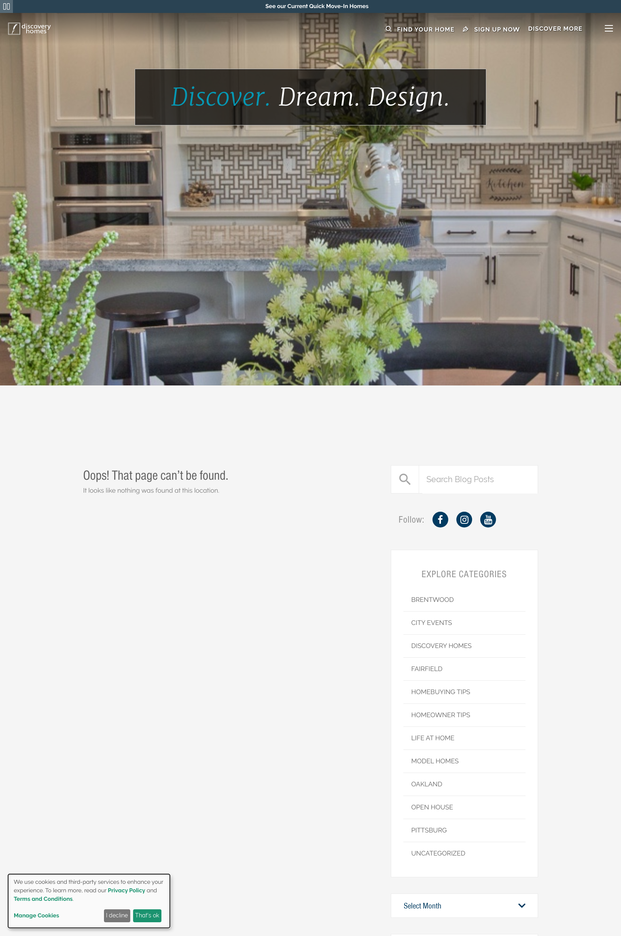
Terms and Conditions (43, 899)
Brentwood (432, 600)
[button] (570, 29)
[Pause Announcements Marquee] (6, 6)
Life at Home (433, 738)
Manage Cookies (36, 916)
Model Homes (435, 761)
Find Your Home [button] (420, 29)
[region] (317, 6)
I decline (117, 915)
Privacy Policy (126, 890)
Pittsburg (429, 830)
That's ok (147, 915)
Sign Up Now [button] (491, 29)
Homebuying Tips (441, 692)
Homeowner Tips (441, 715)
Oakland (427, 784)
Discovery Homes (441, 646)
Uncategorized (438, 853)
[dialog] (89, 901)
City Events (431, 623)
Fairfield (427, 669)
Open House (432, 807)
